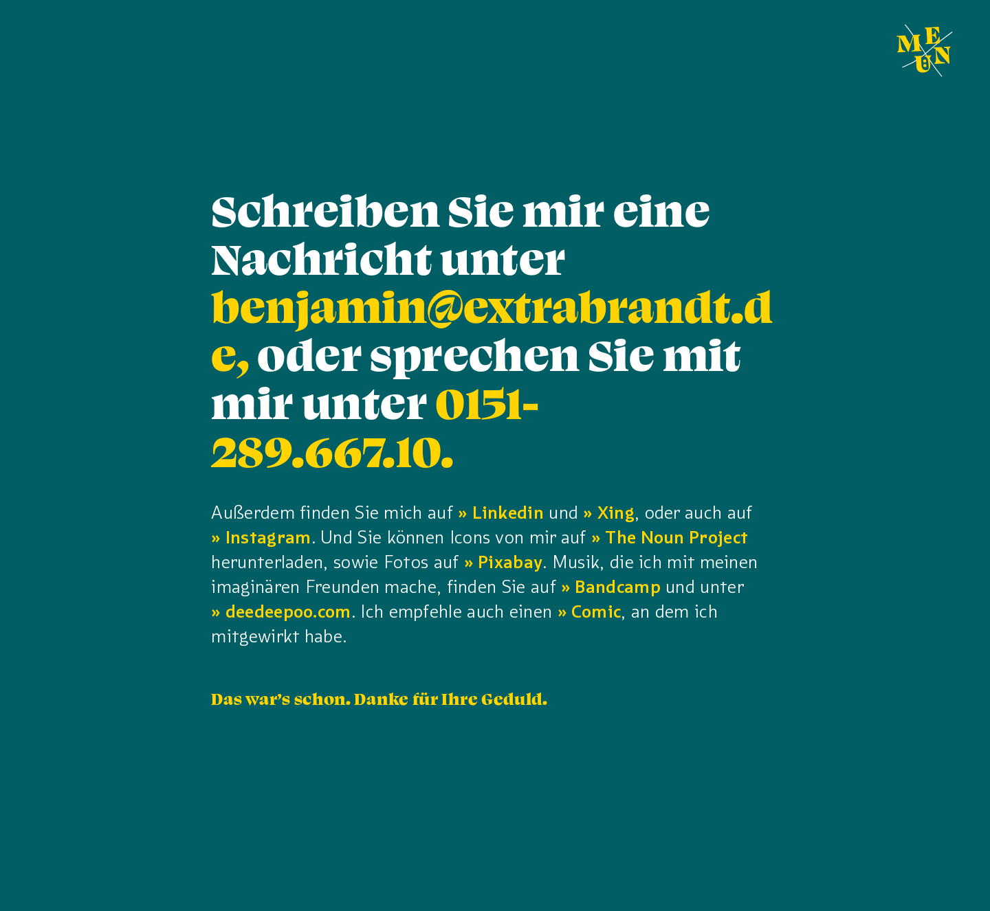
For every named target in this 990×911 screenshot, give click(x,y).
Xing (616, 512)
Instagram (268, 537)
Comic (596, 611)
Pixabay (510, 562)
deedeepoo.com (288, 611)
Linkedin (508, 512)
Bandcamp (617, 586)
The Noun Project (676, 537)
